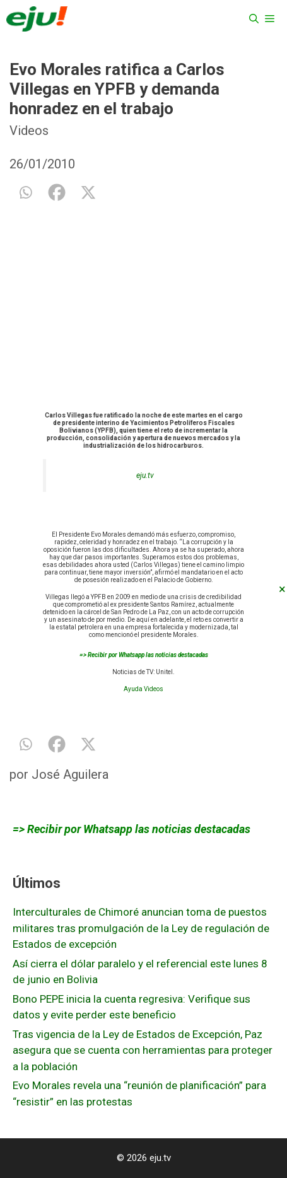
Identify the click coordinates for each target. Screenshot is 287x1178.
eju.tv (145, 475)
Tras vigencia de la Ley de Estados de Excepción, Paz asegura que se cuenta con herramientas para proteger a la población (142, 1050)
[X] (88, 192)
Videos (29, 130)
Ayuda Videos (143, 688)
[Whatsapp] (25, 192)
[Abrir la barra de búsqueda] (254, 19)
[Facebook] (56, 192)
